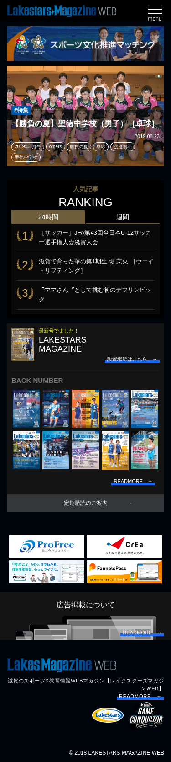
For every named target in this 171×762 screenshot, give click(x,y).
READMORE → (140, 696)
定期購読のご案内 (86, 503)
